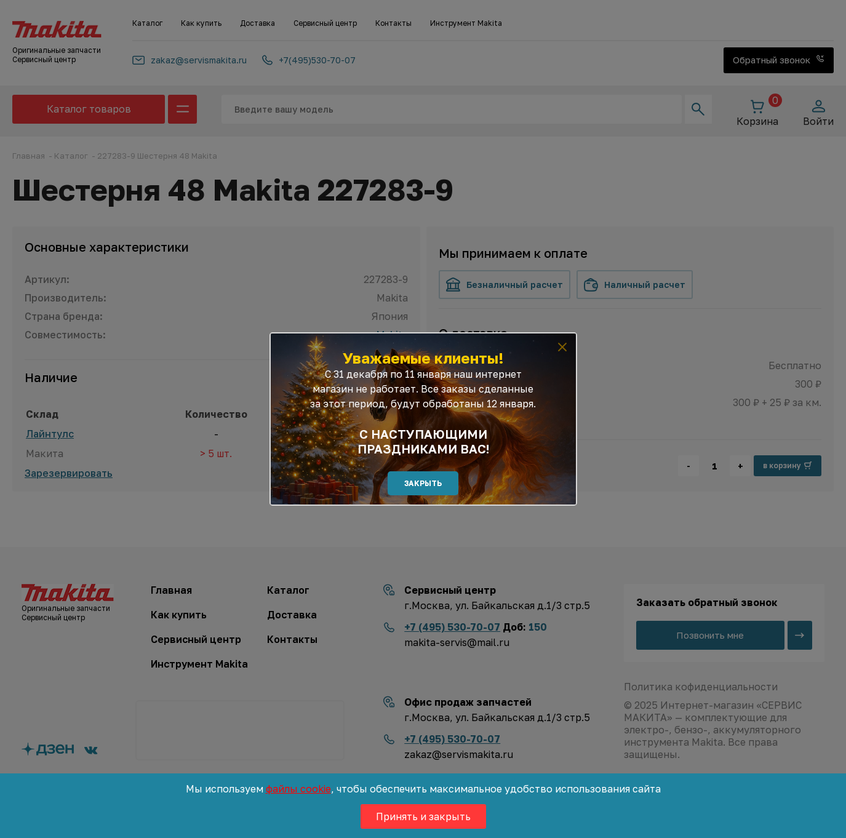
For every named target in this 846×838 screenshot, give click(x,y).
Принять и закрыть (423, 816)
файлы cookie (298, 789)
